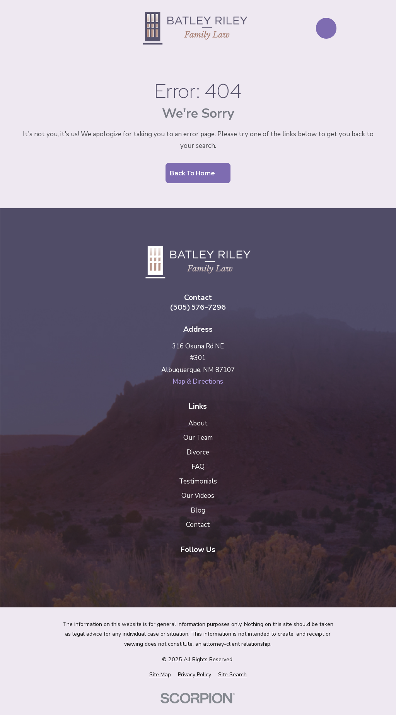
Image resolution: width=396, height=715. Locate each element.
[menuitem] (160, 675)
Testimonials (198, 481)
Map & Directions (197, 381)
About (198, 423)
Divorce (197, 452)
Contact (198, 524)
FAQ (198, 466)
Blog (198, 510)
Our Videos (197, 495)
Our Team (198, 437)
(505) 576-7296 (198, 307)
